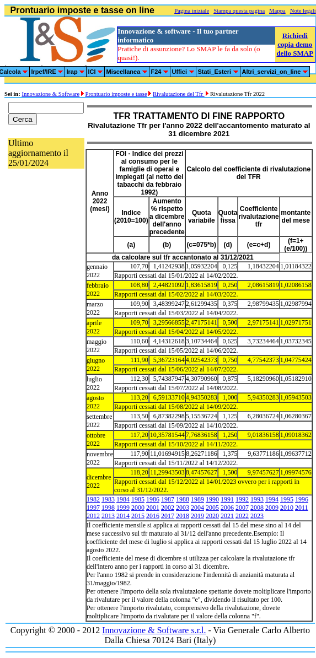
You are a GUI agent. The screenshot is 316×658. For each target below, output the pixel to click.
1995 (286, 499)
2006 (227, 507)
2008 (257, 507)
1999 (123, 507)
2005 (212, 507)
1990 (212, 499)
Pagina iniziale (191, 11)
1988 (182, 499)
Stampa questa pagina (239, 11)
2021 (227, 516)
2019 (197, 516)
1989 (197, 499)
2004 (197, 507)
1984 (123, 499)
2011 (301, 507)
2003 (182, 507)
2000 (137, 507)
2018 (182, 516)
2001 (152, 507)
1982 (93, 499)
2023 (257, 516)
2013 (108, 516)
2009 (271, 507)
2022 (242, 516)
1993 (257, 499)
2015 (137, 516)
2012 (93, 516)
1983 (108, 499)
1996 (301, 499)
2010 (286, 507)
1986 (152, 499)
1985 (137, 499)
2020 (212, 516)
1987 (167, 499)
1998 (108, 507)
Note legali (303, 11)
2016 (152, 516)
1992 (242, 499)
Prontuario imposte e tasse (116, 94)
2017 (167, 516)
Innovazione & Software (50, 94)
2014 (123, 516)
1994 (271, 499)
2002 (167, 507)
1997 (93, 507)
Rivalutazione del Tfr (179, 94)
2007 (242, 507)
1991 (227, 499)
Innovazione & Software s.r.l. (154, 630)
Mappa (277, 11)
